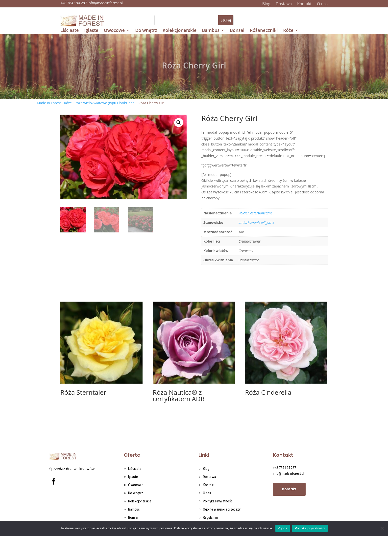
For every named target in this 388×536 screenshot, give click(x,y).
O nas (322, 4)
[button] (178, 122)
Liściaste (69, 30)
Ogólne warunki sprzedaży (222, 509)
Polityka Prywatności (218, 501)
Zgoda (282, 528)
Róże (288, 30)
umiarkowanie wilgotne (256, 222)
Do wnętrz (146, 30)
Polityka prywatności (310, 528)
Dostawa (284, 4)
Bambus (210, 30)
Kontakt (304, 4)
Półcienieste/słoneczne (255, 213)
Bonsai (237, 30)
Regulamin (210, 517)
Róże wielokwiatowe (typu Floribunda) (105, 103)
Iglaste (91, 30)
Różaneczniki (264, 30)
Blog (266, 4)
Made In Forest (49, 103)
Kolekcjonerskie (179, 30)
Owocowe (114, 30)
